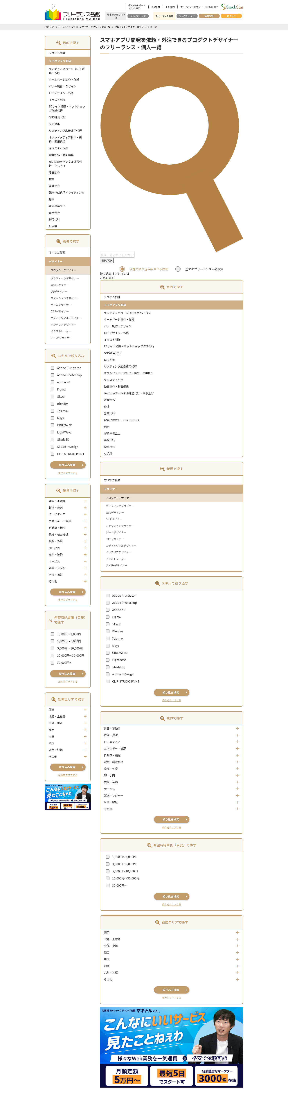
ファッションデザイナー (65, 298)
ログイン (231, 15)
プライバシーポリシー (191, 7)
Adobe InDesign (67, 446)
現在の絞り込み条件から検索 (149, 269)
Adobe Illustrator (69, 368)
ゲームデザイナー (61, 305)
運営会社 (155, 7)
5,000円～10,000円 (70, 648)
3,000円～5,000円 (69, 641)
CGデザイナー (59, 291)
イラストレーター (61, 331)
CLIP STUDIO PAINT (70, 453)
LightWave (64, 432)
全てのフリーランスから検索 (204, 269)
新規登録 (209, 15)
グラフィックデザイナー (65, 278)
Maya (60, 418)
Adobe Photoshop (69, 375)
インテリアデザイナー (63, 324)
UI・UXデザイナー (61, 338)
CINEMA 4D (64, 425)
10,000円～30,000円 (70, 655)
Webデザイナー (60, 285)
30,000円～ (64, 662)
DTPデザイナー (60, 311)
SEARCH (106, 260)
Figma (61, 389)
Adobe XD (63, 382)
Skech (61, 396)
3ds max (62, 411)
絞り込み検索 (67, 465)
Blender (62, 403)
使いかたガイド (138, 15)
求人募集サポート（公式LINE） (137, 7)
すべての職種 (57, 252)
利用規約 (170, 7)
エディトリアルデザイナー (66, 318)
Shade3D (63, 439)
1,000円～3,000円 (69, 634)
